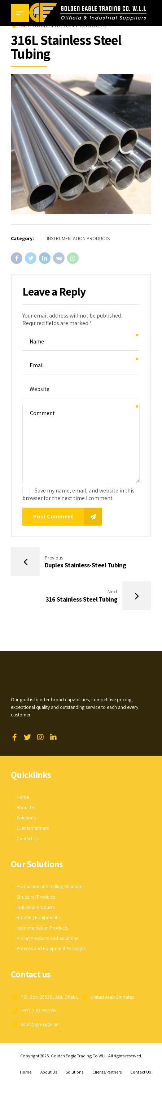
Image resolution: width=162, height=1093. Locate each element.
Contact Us (28, 839)
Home (23, 798)
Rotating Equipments (38, 918)
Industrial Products (36, 908)
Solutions (26, 818)
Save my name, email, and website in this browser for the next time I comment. (78, 494)
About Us (26, 808)
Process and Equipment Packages (52, 949)
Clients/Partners (33, 829)
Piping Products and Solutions (48, 939)
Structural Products (37, 897)
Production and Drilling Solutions (51, 887)
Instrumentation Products (43, 928)
